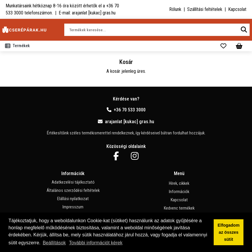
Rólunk (175, 9)
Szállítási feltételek (204, 9)
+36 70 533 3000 (126, 110)
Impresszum (72, 207)
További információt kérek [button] (95, 242)
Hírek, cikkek (179, 183)
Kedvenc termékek (179, 208)
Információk (179, 191)
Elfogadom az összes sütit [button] (228, 232)
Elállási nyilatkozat (73, 198)
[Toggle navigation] (18, 46)
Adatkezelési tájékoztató (73, 182)
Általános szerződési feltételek (73, 190)
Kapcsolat (237, 9)
